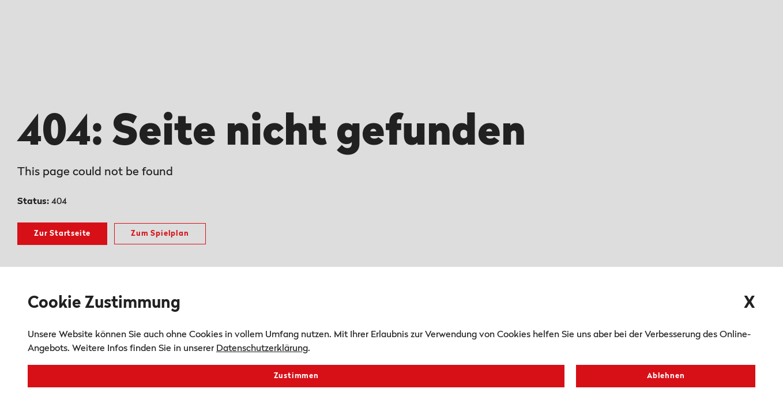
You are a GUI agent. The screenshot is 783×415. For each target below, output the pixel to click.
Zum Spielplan (160, 233)
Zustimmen (296, 376)
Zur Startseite (62, 233)
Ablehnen (665, 376)
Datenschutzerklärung (262, 348)
